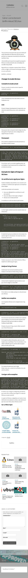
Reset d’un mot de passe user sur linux (7, 466)
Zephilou (17, 29)
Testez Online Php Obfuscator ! (19, 482)
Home (3, 15)
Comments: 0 (5, 30)
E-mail (5, 532)
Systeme (20, 494)
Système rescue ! (19, 496)
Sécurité (9, 15)
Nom (4, 528)
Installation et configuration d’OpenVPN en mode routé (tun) (20, 468)
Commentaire (7, 515)
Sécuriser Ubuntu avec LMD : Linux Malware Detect (7, 497)
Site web (5, 537)
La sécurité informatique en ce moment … (6, 483)
